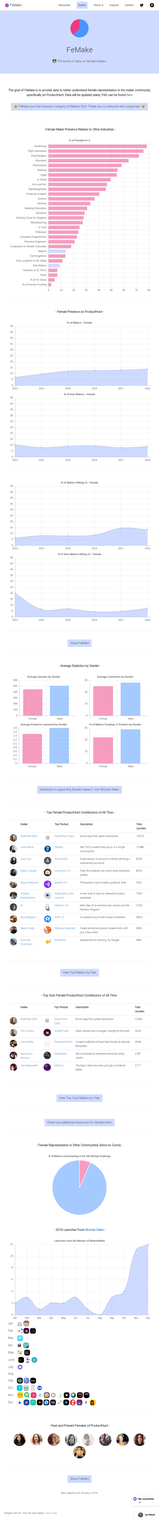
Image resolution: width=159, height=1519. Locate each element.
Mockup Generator (65, 928)
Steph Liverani (28, 871)
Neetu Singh (27, 928)
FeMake (13, 5)
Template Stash (63, 1042)
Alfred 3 (58, 1065)
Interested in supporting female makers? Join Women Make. (79, 789)
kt (21, 905)
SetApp (59, 847)
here (129, 95)
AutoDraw (60, 940)
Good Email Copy (64, 836)
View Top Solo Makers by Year (79, 1098)
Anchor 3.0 (61, 882)
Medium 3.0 (62, 905)
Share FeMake (79, 643)
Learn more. (51, 1513)
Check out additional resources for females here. (79, 1122)
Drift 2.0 (59, 917)
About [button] (98, 5)
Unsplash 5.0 (63, 871)
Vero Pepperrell (28, 1065)
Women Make (94, 1230)
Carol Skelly (26, 1042)
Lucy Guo (25, 859)
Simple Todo (61, 1031)
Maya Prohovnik (29, 882)
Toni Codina (27, 1031)
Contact (129, 5)
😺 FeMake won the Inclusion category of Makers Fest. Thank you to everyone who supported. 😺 (79, 106)
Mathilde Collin (28, 836)
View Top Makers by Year (79, 972)
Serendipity (60, 1054)
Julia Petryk (27, 847)
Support (114, 5)
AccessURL (61, 859)
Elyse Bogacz (28, 917)
